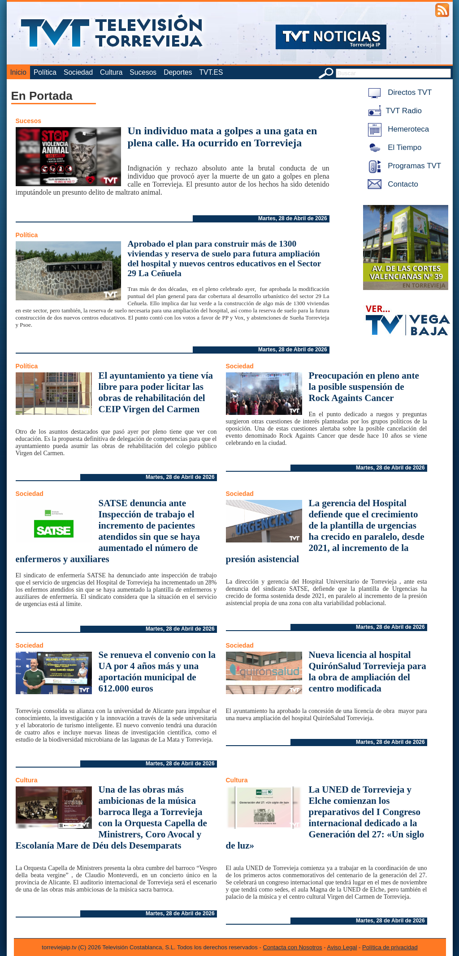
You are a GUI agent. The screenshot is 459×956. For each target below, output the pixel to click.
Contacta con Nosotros (292, 947)
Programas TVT (403, 166)
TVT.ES (211, 72)
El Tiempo (393, 147)
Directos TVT (398, 92)
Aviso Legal (342, 947)
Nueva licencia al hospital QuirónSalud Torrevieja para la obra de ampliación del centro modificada (367, 671)
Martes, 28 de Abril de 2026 (292, 218)
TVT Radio (393, 111)
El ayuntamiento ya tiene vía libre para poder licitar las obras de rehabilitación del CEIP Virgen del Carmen (156, 392)
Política (45, 72)
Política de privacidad (390, 947)
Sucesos (143, 72)
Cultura (111, 72)
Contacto (391, 184)
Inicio (18, 72)
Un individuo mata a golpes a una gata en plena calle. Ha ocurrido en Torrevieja (222, 137)
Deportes (178, 72)
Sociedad (78, 72)
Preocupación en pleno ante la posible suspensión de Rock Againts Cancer (364, 386)
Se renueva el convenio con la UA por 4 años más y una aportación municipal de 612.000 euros (157, 671)
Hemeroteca (396, 129)
